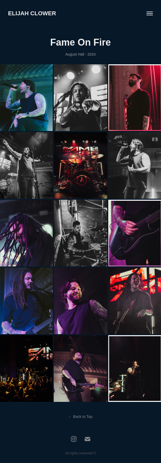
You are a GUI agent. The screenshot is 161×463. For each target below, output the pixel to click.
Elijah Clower (32, 13)
